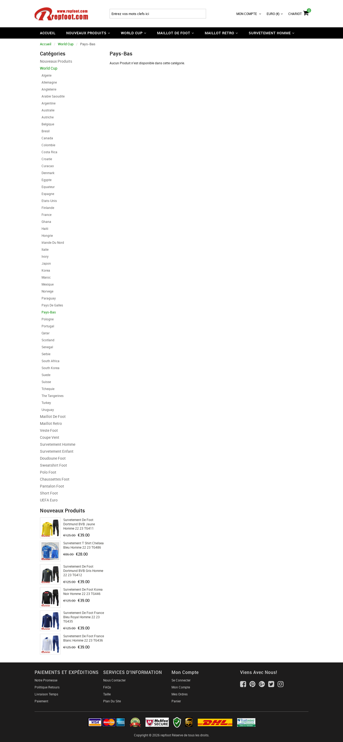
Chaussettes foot (54, 479)
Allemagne (48, 82)
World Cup (65, 44)
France (45, 214)
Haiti (44, 228)
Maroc (45, 277)
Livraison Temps (46, 694)
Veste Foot (49, 430)
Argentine (47, 103)
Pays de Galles (51, 305)
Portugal (47, 326)
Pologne (47, 319)
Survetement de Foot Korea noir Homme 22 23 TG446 (83, 591)
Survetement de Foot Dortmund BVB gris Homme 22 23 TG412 (83, 570)
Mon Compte (248, 14)
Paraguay (48, 298)
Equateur (47, 187)
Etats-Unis (48, 200)
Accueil (47, 33)
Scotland (47, 340)
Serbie (45, 354)
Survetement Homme (57, 444)
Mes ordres (180, 694)
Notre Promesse (46, 680)
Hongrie (46, 235)
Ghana (45, 221)
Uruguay (47, 409)
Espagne (47, 194)
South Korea (49, 368)
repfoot (166, 735)
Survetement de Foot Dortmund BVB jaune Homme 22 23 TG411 (79, 524)
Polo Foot (48, 472)
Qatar (45, 333)
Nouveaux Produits (56, 61)
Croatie (46, 159)
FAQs (107, 687)
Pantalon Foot (52, 486)
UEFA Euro (49, 500)
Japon (45, 263)
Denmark (47, 173)
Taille (107, 694)
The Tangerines (52, 396)
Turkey (45, 402)
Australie (47, 110)
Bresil (45, 131)
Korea (45, 270)
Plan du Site (112, 701)
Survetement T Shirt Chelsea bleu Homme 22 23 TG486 (83, 545)
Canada (46, 138)
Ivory (44, 256)
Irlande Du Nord (52, 242)
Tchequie (47, 389)
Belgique (47, 124)
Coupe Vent (49, 437)
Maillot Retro (51, 423)
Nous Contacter (114, 680)
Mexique (47, 284)
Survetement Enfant (56, 451)
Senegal (46, 347)
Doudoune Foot (53, 458)
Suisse (45, 382)
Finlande (47, 207)
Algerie (45, 75)
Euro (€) (275, 14)
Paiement (41, 701)
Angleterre (48, 89)
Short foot (49, 493)
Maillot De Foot (53, 416)
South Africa (49, 361)
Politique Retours (47, 687)
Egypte (45, 180)
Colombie (47, 145)
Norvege (46, 291)
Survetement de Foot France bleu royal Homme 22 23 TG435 (83, 616)
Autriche (47, 117)
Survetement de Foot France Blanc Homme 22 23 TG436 (83, 638)
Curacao (47, 166)
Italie (44, 249)
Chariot (298, 12)
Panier (176, 701)
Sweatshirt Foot (53, 465)
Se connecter (181, 680)
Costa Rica (48, 152)
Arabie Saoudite (52, 96)
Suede (45, 375)
